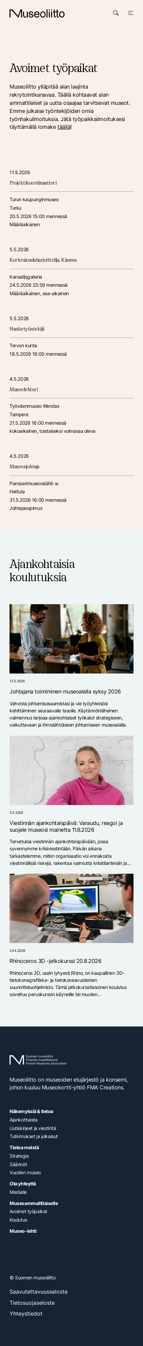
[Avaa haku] (116, 13)
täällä (63, 127)
